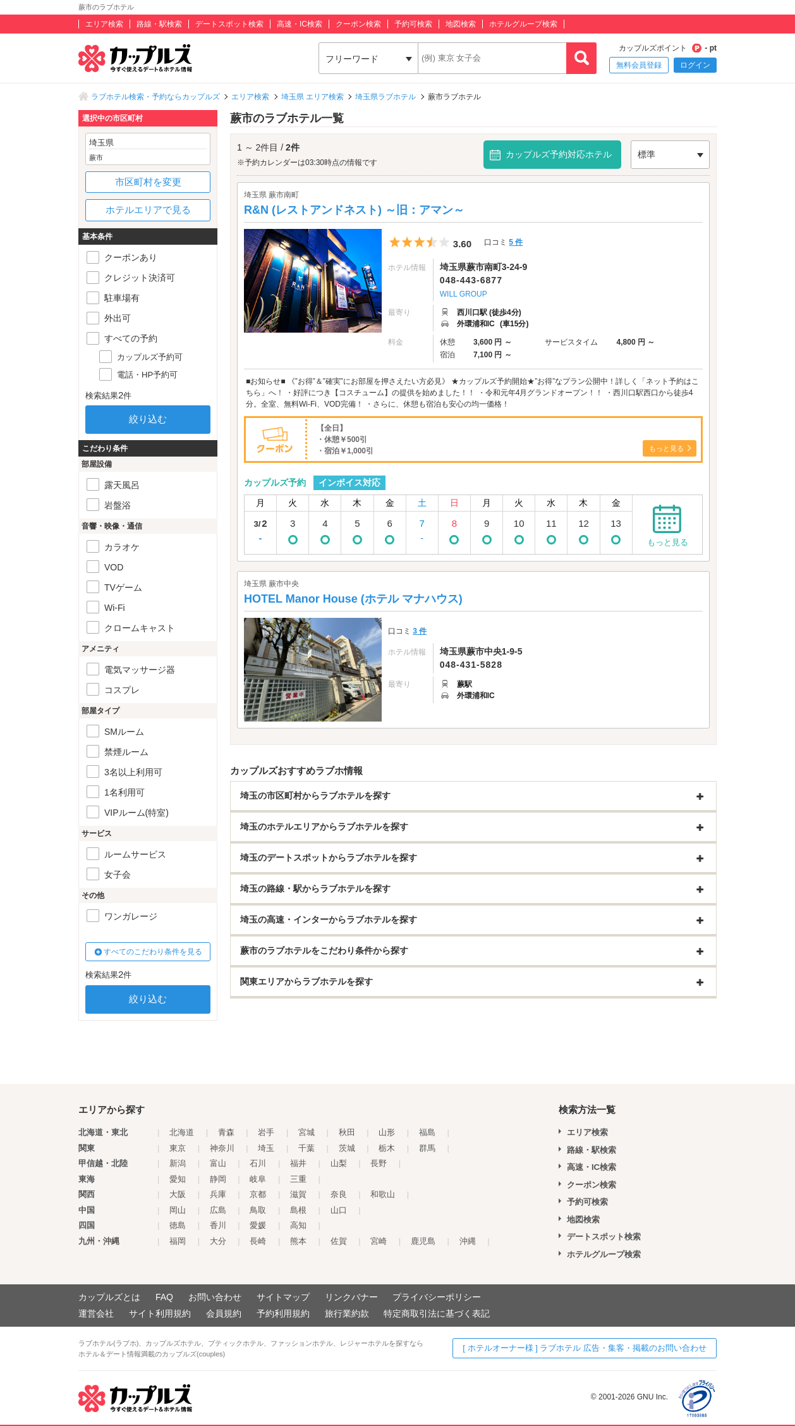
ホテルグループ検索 (523, 24)
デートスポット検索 (229, 24)
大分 (218, 1241)
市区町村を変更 (148, 181)
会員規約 (223, 1313)
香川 (218, 1225)
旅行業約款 (347, 1313)
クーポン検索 (358, 24)
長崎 (258, 1241)
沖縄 (467, 1241)
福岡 (177, 1241)
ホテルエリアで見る (148, 209)
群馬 (427, 1148)
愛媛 (258, 1225)
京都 (258, 1194)
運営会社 (96, 1313)
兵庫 (218, 1194)
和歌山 (382, 1194)
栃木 (387, 1148)
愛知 (177, 1179)
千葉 (306, 1148)
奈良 (339, 1194)
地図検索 (461, 24)
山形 (387, 1132)
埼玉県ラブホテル (385, 96)
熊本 (298, 1241)
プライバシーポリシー (436, 1297)
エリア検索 (104, 24)
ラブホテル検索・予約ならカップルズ (155, 96)
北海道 (181, 1132)
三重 (298, 1179)
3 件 (420, 631)
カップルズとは (109, 1297)
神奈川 (222, 1148)
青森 (226, 1132)
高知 (298, 1225)
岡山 (177, 1210)
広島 (218, 1210)
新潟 (177, 1163)
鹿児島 (423, 1241)
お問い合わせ (214, 1297)
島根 (298, 1210)
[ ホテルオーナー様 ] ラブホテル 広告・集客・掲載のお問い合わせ (585, 1348)
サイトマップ (283, 1297)
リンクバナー (351, 1297)
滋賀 (298, 1194)
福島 (427, 1132)
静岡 (218, 1179)
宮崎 (378, 1241)
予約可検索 (413, 24)
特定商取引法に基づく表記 (437, 1313)
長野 (378, 1163)
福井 (298, 1163)
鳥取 (258, 1210)
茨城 (347, 1148)
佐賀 (339, 1241)
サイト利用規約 (160, 1313)
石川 (258, 1163)
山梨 (339, 1163)
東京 (177, 1148)
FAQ (164, 1297)
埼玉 (266, 1148)
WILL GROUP (463, 294)
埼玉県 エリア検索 (312, 96)
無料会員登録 (639, 65)
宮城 (306, 1132)
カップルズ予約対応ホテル (559, 154)
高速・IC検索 (299, 24)
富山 (218, 1163)
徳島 (177, 1225)
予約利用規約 (283, 1313)
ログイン (695, 65)
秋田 (347, 1132)
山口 (339, 1210)
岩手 (266, 1132)
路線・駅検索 (159, 24)
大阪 (177, 1194)
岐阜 (258, 1179)
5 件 (516, 242)
